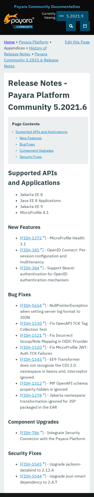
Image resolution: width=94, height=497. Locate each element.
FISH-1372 (32, 237)
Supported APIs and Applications (41, 132)
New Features (31, 138)
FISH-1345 (32, 359)
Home (9, 41)
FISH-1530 (32, 323)
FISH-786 (30, 432)
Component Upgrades (37, 150)
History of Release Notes (25, 50)
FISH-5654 (32, 305)
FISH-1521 (32, 335)
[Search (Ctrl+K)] (71, 26)
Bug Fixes (27, 144)
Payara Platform (33, 41)
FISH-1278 (32, 395)
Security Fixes (31, 157)
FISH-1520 (32, 347)
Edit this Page (77, 41)
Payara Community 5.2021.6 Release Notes (31, 59)
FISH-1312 (32, 383)
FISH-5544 (32, 476)
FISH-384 (30, 267)
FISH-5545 (32, 464)
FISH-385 (30, 249)
